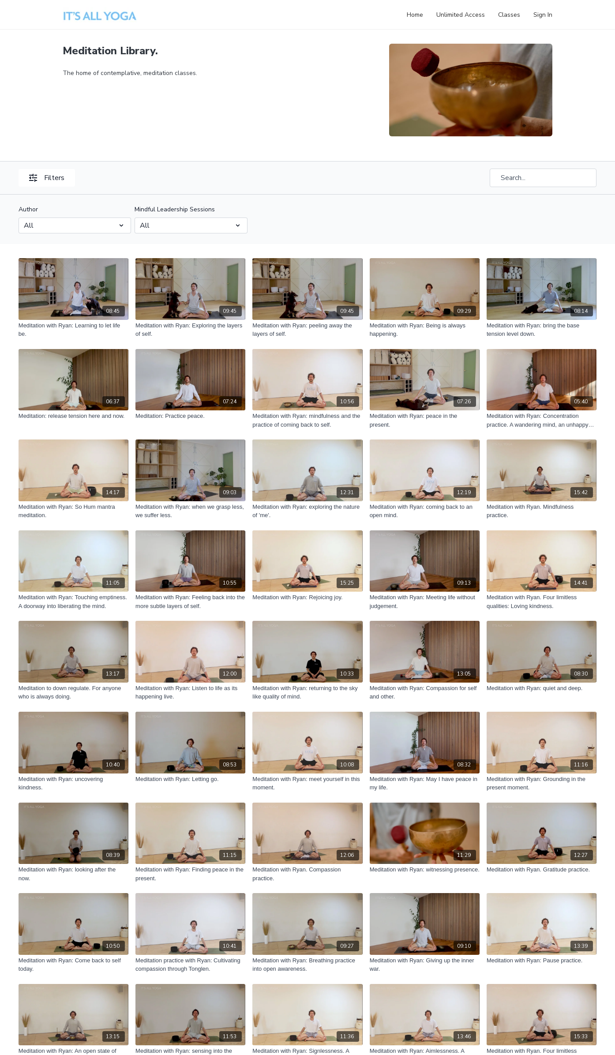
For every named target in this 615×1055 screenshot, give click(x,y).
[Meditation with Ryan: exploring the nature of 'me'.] (307, 511)
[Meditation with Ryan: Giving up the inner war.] (425, 964)
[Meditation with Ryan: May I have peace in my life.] (425, 783)
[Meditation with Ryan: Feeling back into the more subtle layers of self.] (190, 601)
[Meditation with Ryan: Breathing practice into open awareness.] (307, 964)
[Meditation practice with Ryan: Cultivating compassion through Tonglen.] (190, 964)
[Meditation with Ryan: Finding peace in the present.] (190, 873)
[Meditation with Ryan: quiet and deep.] (541, 688)
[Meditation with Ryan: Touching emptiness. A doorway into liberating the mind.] (73, 601)
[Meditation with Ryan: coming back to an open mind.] (425, 511)
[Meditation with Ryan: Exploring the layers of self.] (190, 329)
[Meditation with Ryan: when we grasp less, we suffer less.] (190, 511)
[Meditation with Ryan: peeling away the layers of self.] (307, 329)
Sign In (542, 15)
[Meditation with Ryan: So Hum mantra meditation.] (73, 511)
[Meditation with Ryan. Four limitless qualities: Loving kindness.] (541, 601)
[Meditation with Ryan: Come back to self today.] (73, 964)
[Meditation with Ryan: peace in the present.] (425, 420)
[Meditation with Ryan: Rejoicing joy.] (307, 597)
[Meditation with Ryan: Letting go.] (190, 779)
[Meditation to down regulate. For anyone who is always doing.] (73, 692)
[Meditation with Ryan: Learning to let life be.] (73, 329)
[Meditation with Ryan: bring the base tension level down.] (541, 329)
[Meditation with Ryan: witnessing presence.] (425, 869)
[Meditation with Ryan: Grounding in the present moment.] (541, 783)
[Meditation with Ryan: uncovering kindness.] (73, 783)
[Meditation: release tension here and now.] (73, 416)
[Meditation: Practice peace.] (190, 416)
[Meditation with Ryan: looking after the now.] (73, 873)
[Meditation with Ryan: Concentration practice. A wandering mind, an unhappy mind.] (541, 420)
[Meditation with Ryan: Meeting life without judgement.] (425, 601)
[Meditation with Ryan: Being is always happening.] (425, 329)
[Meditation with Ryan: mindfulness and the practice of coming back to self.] (307, 420)
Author (28, 209)
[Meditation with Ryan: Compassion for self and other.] (425, 692)
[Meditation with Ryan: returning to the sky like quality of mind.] (307, 692)
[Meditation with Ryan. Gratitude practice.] (541, 869)
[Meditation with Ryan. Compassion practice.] (307, 873)
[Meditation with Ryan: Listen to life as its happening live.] (190, 692)
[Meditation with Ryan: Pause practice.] (541, 960)
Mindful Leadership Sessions (175, 209)
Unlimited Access (460, 15)
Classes (509, 15)
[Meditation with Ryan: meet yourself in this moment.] (307, 783)
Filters (46, 178)
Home (415, 15)
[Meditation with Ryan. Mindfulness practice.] (541, 511)
